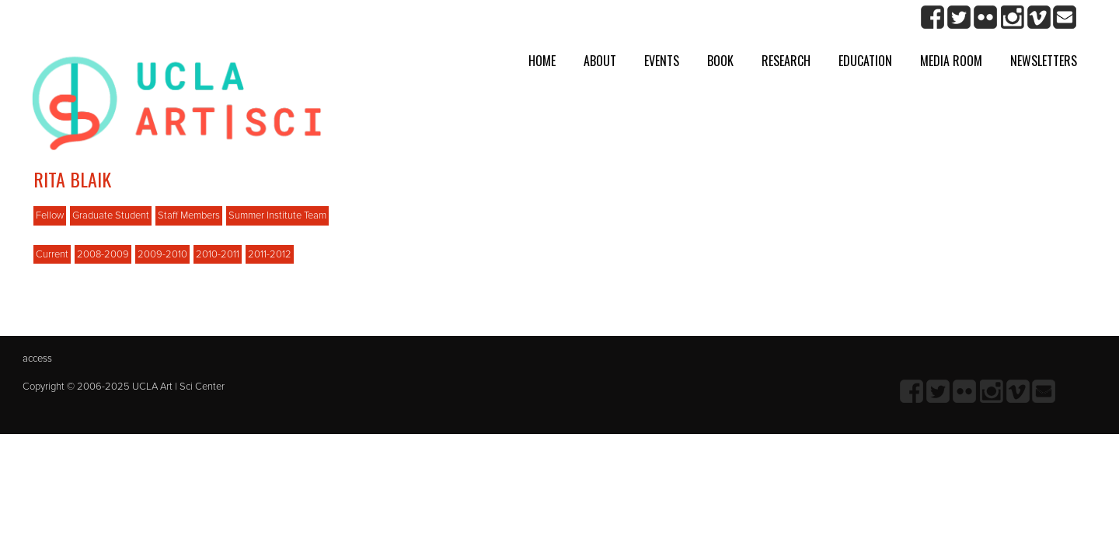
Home (542, 60)
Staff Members (189, 215)
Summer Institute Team (277, 215)
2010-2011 (217, 254)
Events (661, 60)
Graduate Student (110, 215)
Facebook (933, 17)
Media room (951, 60)
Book (720, 60)
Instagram (1012, 17)
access (37, 358)
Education (865, 60)
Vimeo (1039, 17)
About (600, 60)
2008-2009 (103, 254)
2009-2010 (162, 254)
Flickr (986, 17)
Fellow (50, 215)
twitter (959, 17)
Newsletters (1043, 60)
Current (52, 254)
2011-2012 (269, 254)
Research (786, 60)
